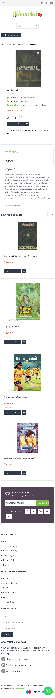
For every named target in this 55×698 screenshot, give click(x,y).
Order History (9, 583)
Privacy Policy (9, 550)
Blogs (5, 564)
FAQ (4, 597)
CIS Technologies (19, 689)
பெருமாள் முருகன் (25, 97)
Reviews (8, 161)
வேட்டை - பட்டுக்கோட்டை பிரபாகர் (19, 458)
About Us (6, 541)
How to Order (9, 592)
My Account (8, 578)
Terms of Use (9, 546)
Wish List (6, 587)
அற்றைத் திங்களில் (12, 326)
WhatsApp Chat (14, 671)
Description (11, 152)
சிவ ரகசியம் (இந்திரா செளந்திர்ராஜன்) (20, 256)
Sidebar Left (11, 35)
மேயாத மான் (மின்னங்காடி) (16, 397)
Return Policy (9, 560)
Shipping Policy (10, 555)
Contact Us (7, 602)
